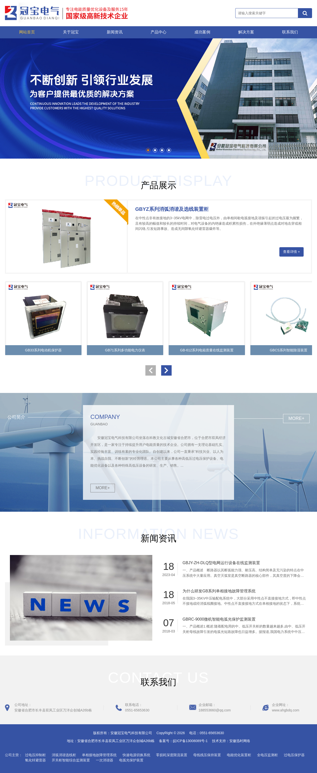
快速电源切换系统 (136, 755)
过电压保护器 (294, 755)
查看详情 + (291, 252)
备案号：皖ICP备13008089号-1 (185, 741)
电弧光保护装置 (131, 760)
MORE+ (103, 488)
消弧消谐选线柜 (64, 755)
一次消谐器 (104, 760)
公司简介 (16, 417)
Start (2, 152)
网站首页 (27, 32)
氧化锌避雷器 (35, 760)
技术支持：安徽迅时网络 (231, 741)
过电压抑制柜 (35, 755)
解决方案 (246, 32)
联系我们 (290, 32)
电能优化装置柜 (239, 755)
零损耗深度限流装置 (171, 755)
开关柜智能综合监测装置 (71, 760)
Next (308, 98)
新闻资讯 (115, 32)
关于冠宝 (71, 32)
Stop (6, 152)
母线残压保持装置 (207, 755)
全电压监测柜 (267, 755)
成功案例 (202, 32)
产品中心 (158, 32)
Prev (9, 98)
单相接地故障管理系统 (99, 755)
